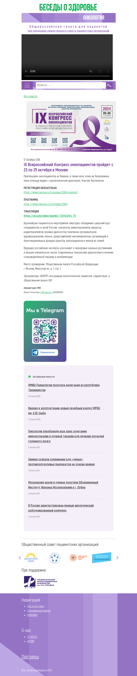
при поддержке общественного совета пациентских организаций (68, 30)
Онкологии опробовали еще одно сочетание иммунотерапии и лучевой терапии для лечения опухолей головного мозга (66, 436)
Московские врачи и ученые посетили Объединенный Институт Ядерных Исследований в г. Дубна (63, 484)
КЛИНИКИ (32, 615)
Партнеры (30, 656)
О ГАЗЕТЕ (32, 636)
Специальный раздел (39, 610)
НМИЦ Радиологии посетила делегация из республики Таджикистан (64, 387)
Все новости (30, 96)
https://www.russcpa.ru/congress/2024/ (46, 204)
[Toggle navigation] (27, 85)
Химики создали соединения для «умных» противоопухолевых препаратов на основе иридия (61, 461)
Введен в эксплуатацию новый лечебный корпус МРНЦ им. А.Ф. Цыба (64, 410)
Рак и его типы (35, 606)
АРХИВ (30, 641)
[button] (20, 557)
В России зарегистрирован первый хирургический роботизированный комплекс (61, 507)
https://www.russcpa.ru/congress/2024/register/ (51, 192)
